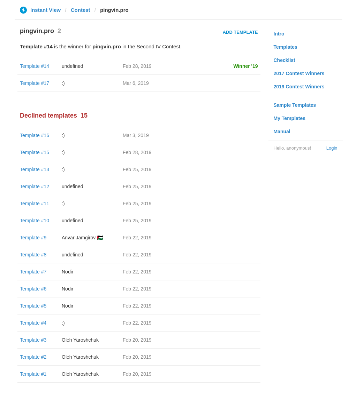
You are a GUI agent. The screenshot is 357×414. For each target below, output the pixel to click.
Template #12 (34, 186)
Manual (282, 131)
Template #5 (33, 306)
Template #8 (33, 254)
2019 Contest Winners (299, 86)
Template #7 (33, 271)
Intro (279, 34)
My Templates (290, 118)
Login (331, 148)
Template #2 (33, 357)
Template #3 (33, 340)
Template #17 (34, 83)
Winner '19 (245, 66)
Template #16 (34, 135)
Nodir (67, 271)
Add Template (240, 32)
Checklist (284, 60)
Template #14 (34, 66)
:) (63, 83)
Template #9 (33, 237)
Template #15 (34, 152)
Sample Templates (295, 105)
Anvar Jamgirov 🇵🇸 (82, 237)
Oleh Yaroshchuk (80, 340)
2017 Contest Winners (299, 73)
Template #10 (34, 220)
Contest (80, 10)
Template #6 (33, 289)
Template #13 (34, 169)
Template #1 (33, 374)
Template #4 (33, 323)
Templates (285, 47)
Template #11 (34, 203)
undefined (72, 66)
